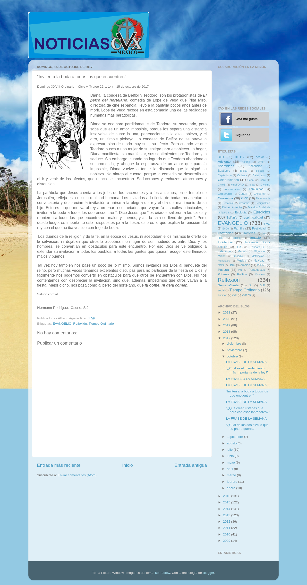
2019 (227, 325)
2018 (227, 331)
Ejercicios (261, 212)
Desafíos (227, 203)
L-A (239, 247)
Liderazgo (224, 251)
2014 (227, 509)
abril (230, 469)
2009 (227, 541)
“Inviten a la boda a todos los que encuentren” (247, 393)
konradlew (162, 573)
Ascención (255, 166)
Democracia (263, 198)
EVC (267, 224)
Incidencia (225, 242)
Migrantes (259, 251)
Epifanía (231, 217)
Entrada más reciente (59, 465)
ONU (232, 265)
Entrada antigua (191, 465)
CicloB (221, 184)
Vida (234, 295)
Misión (221, 255)
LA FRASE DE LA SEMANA (246, 362)
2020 (227, 319)
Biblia (243, 170)
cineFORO (237, 184)
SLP (262, 285)
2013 (227, 515)
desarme (244, 203)
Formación (225, 233)
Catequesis (259, 175)
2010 (227, 534)
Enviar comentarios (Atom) (77, 475)
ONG (221, 265)
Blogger (208, 573)
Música (241, 260)
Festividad (258, 228)
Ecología (241, 212)
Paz (240, 269)
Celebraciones (228, 180)
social (221, 290)
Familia (239, 228)
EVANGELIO (62, 323)
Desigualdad (263, 203)
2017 (227, 338)
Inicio (127, 465)
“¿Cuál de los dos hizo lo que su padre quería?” (247, 427)
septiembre (235, 437)
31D (221, 157)
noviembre (235, 350)
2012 (227, 521)
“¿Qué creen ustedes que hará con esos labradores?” (248, 410)
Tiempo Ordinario (101, 323)
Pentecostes (257, 269)
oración (245, 265)
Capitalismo (224, 175)
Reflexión (80, 323)
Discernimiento (232, 207)
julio (230, 449)
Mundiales (224, 260)
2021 (227, 312)
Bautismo (224, 170)
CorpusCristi (225, 193)
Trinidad (222, 295)
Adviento (224, 161)
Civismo (265, 184)
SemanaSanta (228, 285)
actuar (260, 157)
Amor (261, 161)
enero (231, 488)
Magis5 (242, 251)
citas (252, 184)
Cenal (250, 179)
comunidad (256, 189)
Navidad (259, 260)
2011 (227, 528)
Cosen (243, 193)
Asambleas (226, 166)
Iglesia (236, 237)
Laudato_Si (257, 247)
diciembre (234, 343)
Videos (246, 295)
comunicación (232, 189)
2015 (227, 502)
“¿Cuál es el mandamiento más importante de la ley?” (247, 370)
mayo (231, 462)
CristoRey (259, 193)
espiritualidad (253, 217)
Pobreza (223, 274)
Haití (220, 237)
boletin (260, 170)
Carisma (242, 175)
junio (231, 456)
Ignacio (255, 237)
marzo (232, 475)
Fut (263, 233)
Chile (263, 179)
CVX (244, 198)
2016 (227, 496)
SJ (250, 285)
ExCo (225, 228)
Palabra (261, 265)
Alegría (246, 161)
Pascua (223, 269)
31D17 (240, 157)
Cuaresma (225, 198)
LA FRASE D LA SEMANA (245, 379)
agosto (232, 443)
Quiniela (260, 274)
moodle (238, 255)
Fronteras (248, 233)
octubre (233, 356)
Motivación (258, 255)
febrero (232, 481)
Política (242, 274)
